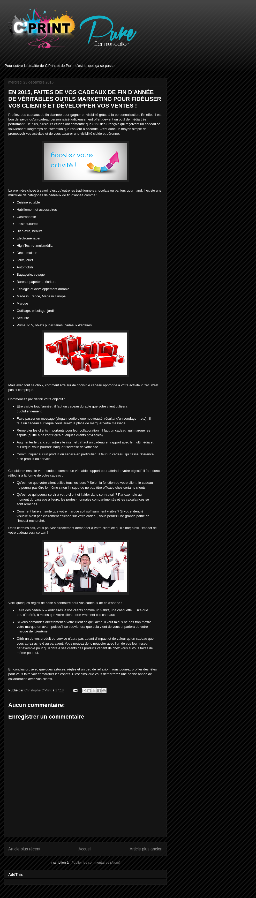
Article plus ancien (146, 849)
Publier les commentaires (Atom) (95, 862)
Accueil (85, 849)
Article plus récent (24, 849)
